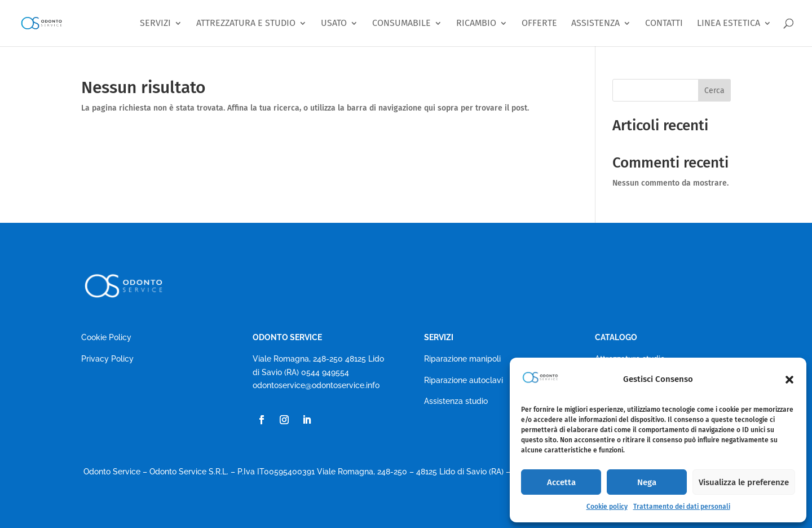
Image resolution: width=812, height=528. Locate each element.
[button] (789, 379)
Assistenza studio (456, 401)
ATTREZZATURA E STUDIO (245, 23)
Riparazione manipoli (462, 358)
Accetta (561, 482)
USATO (334, 23)
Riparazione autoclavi (463, 380)
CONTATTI (664, 23)
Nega (646, 482)
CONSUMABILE (401, 23)
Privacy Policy (107, 358)
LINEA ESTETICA (728, 23)
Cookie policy (607, 507)
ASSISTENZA (595, 23)
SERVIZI (155, 23)
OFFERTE (539, 23)
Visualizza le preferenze (744, 482)
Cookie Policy (106, 337)
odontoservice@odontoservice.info (316, 385)
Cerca (714, 90)
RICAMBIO (476, 23)
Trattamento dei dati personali (681, 507)
